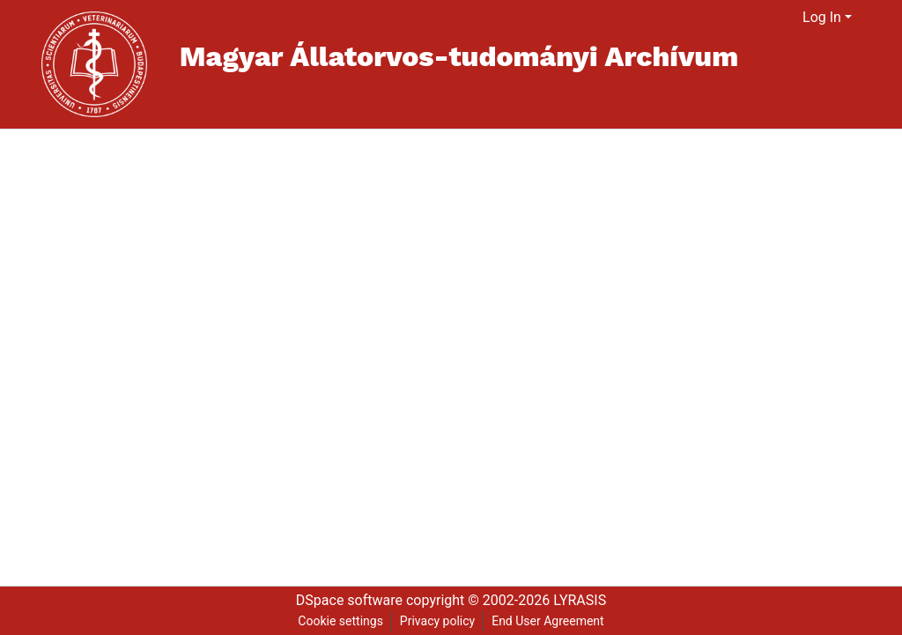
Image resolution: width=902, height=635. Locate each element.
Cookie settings (340, 621)
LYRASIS (579, 600)
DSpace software (349, 600)
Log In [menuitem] (821, 17)
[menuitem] (790, 17)
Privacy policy (437, 621)
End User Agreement (547, 621)
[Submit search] (768, 17)
